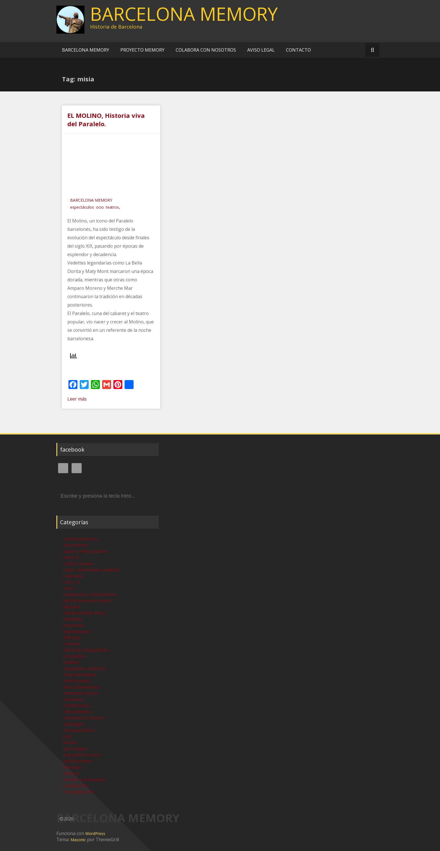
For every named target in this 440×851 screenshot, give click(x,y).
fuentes (71, 644)
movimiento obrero (83, 718)
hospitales (74, 656)
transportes (76, 786)
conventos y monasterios (89, 594)
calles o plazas (78, 563)
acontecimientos (80, 539)
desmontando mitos (84, 613)
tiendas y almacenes (84, 779)
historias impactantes (86, 650)
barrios (71, 557)
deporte (71, 607)
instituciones (76, 681)
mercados (73, 699)
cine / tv (71, 582)
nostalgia (73, 724)
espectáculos (82, 207)
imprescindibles (79, 674)
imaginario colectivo (84, 668)
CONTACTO (298, 50)
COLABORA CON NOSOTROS (206, 50)
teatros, (113, 207)
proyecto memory (82, 755)
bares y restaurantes (85, 551)
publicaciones (77, 761)
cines (68, 588)
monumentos (77, 712)
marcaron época (80, 693)
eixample (72, 619)
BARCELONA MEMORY (184, 13)
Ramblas (72, 767)
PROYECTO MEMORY (142, 50)
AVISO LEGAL (261, 50)
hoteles (71, 662)
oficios (70, 742)
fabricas (71, 637)
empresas (73, 625)
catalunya (73, 576)
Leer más (77, 399)
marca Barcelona (81, 687)
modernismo (76, 705)
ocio (100, 207)
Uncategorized (78, 792)
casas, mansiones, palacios (91, 570)
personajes (75, 749)
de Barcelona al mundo (87, 600)
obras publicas (78, 730)
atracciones (75, 545)
